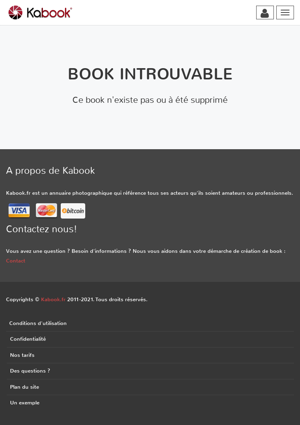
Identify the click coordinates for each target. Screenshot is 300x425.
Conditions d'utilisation (38, 323)
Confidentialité (28, 338)
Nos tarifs (22, 355)
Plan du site (24, 386)
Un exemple (24, 402)
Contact (15, 260)
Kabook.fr (53, 299)
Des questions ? (30, 370)
